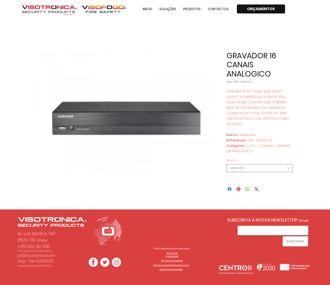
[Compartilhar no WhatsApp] (247, 189)
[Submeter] (295, 241)
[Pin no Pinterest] (238, 189)
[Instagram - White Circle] (116, 262)
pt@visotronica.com (36, 255)
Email (303, 220)
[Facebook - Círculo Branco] (93, 262)
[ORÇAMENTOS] (261, 8)
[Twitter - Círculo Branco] (104, 262)
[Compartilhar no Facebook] (229, 189)
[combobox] (259, 168)
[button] (168, 9)
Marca (231, 160)
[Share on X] (256, 189)
